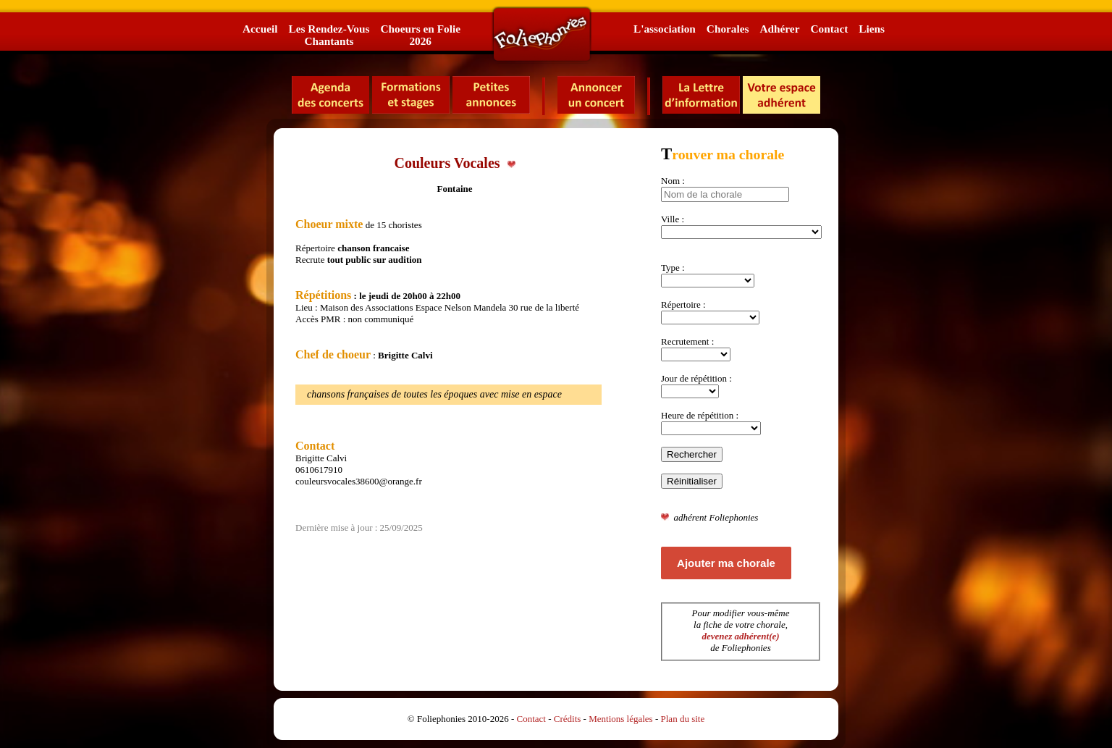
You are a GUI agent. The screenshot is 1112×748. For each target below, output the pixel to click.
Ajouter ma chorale (726, 563)
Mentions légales (620, 718)
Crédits (567, 718)
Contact (829, 28)
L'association (664, 28)
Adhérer (779, 28)
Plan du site (683, 718)
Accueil (260, 28)
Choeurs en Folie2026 (420, 34)
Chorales (728, 28)
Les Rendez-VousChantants (328, 34)
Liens (872, 28)
